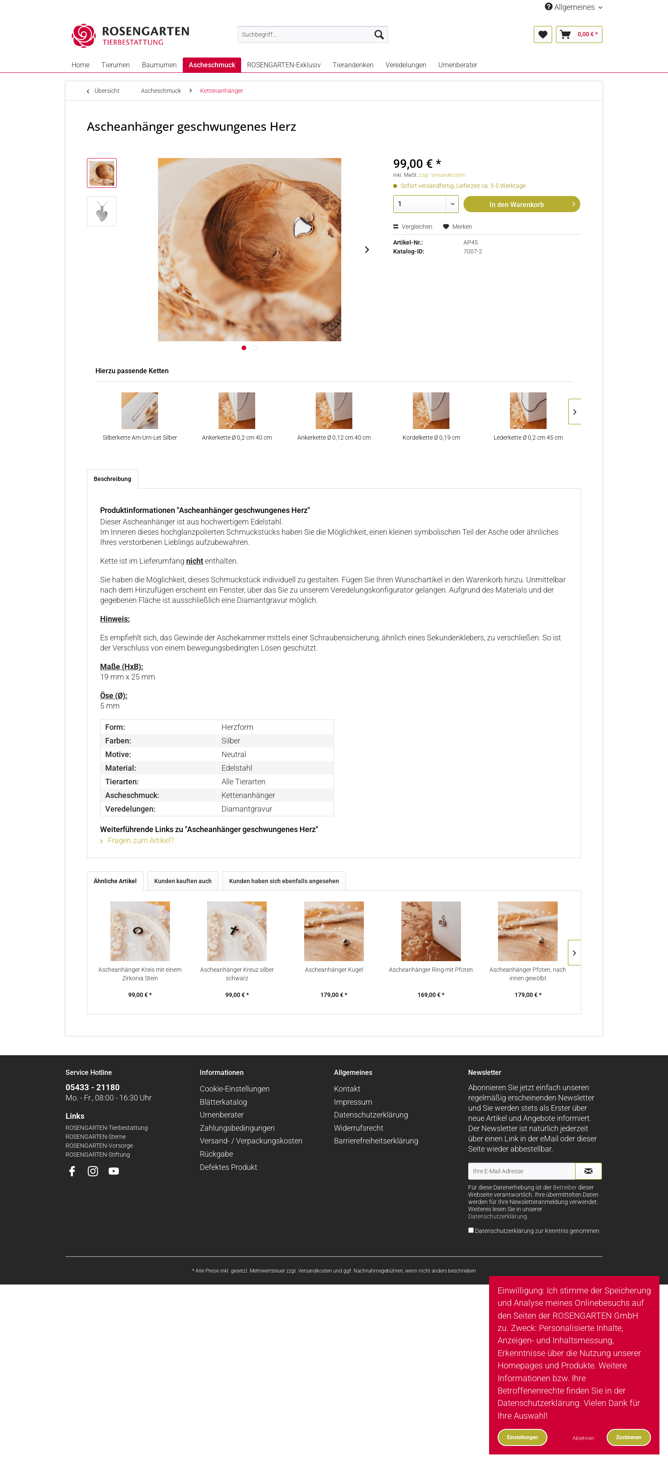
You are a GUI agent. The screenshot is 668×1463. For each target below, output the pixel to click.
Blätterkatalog (223, 1101)
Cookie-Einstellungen (235, 1088)
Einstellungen (522, 1437)
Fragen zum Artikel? (137, 840)
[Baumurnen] (159, 65)
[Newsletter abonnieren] (588, 1171)
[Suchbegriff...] (313, 34)
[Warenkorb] (579, 34)
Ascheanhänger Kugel (334, 969)
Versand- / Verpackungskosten (251, 1140)
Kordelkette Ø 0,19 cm (431, 437)
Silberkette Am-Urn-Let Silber (140, 437)
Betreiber (565, 1187)
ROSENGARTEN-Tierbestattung (107, 1128)
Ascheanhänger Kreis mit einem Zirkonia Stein (139, 974)
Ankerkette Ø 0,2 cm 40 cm (237, 437)
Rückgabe (216, 1153)
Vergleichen (412, 226)
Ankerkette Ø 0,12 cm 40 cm (334, 437)
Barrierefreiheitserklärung (376, 1140)
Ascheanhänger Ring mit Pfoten (431, 969)
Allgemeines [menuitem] (570, 7)
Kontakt (347, 1088)
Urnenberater (222, 1114)
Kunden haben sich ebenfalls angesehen (284, 881)
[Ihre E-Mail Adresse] (522, 1171)
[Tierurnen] (115, 65)
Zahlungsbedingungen (237, 1127)
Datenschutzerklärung (371, 1114)
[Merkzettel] (543, 34)
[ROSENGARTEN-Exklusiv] (284, 65)
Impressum (353, 1101)
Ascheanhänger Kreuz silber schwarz (237, 974)
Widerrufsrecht (358, 1127)
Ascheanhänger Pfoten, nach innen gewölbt (527, 974)
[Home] (80, 65)
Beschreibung (112, 478)
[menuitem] (313, 34)
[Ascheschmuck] (212, 65)
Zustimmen (629, 1437)
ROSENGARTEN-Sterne (96, 1136)
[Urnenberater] (457, 65)
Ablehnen (583, 1438)
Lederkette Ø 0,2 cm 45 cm (528, 437)
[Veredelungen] (406, 65)
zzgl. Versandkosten (442, 175)
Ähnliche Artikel (115, 881)
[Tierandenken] (353, 65)
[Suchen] (379, 34)
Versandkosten (315, 1271)
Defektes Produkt (228, 1167)
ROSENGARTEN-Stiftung (98, 1154)
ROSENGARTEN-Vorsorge (99, 1145)
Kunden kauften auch (183, 881)
